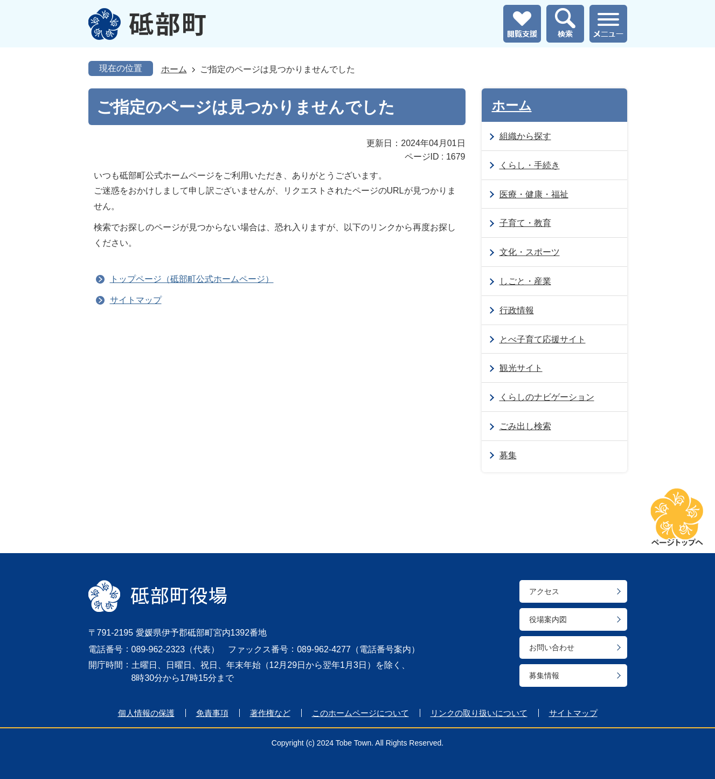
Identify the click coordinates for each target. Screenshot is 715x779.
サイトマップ (136, 300)
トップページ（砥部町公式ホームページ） (192, 279)
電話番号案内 (385, 649)
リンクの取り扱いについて (479, 713)
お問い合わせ (551, 647)
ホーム (174, 69)
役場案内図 (548, 619)
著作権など (270, 713)
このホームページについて (360, 713)
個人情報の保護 (146, 713)
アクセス (544, 591)
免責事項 (212, 713)
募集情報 (544, 675)
